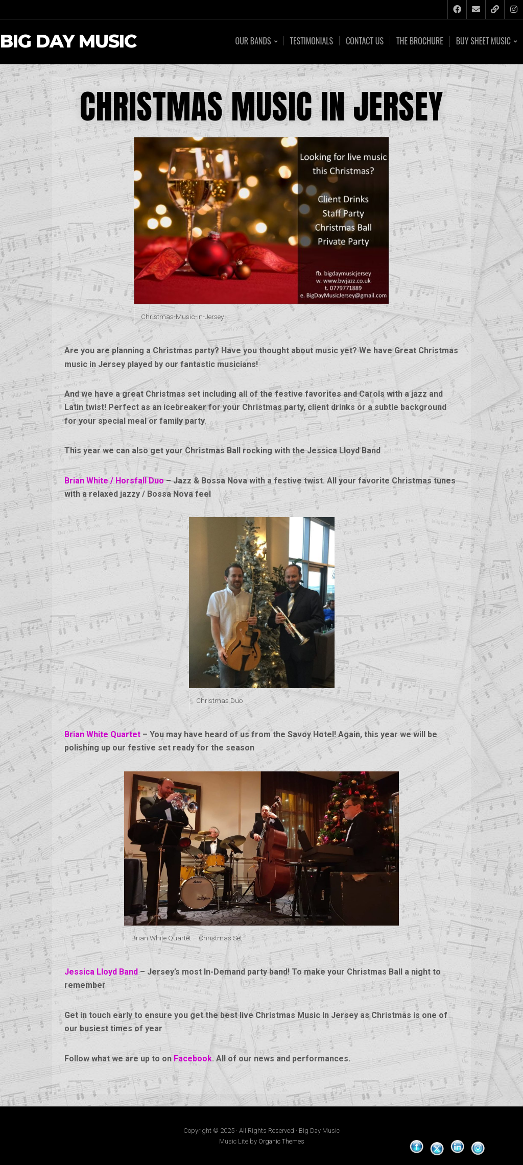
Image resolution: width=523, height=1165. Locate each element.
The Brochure (419, 40)
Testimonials (312, 40)
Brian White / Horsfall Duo (114, 481)
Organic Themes (281, 1141)
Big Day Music (68, 42)
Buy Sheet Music (483, 41)
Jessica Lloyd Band (101, 972)
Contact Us (365, 40)
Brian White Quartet (102, 734)
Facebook (193, 1058)
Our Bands (253, 41)
